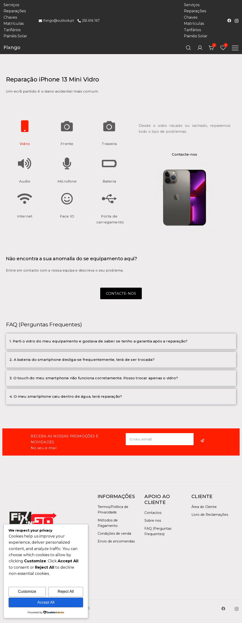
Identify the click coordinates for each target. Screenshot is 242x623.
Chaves (10, 17)
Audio (24, 181)
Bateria (109, 181)
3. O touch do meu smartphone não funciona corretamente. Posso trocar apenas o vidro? (93, 378)
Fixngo (12, 47)
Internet (25, 216)
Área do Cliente (204, 507)
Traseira (109, 143)
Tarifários (12, 30)
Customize (27, 591)
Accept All (45, 602)
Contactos (152, 513)
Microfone (67, 181)
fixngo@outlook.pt (56, 20)
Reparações (15, 11)
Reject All (66, 591)
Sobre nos (152, 520)
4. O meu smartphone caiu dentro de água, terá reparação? (65, 396)
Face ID (67, 216)
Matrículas (14, 23)
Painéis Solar (15, 36)
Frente (66, 143)
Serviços (11, 5)
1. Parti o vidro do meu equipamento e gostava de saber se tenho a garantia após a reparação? (98, 341)
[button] (121, 341)
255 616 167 (89, 20)
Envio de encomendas (116, 541)
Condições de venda (114, 533)
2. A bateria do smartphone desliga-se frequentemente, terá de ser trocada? (82, 359)
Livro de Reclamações (209, 514)
